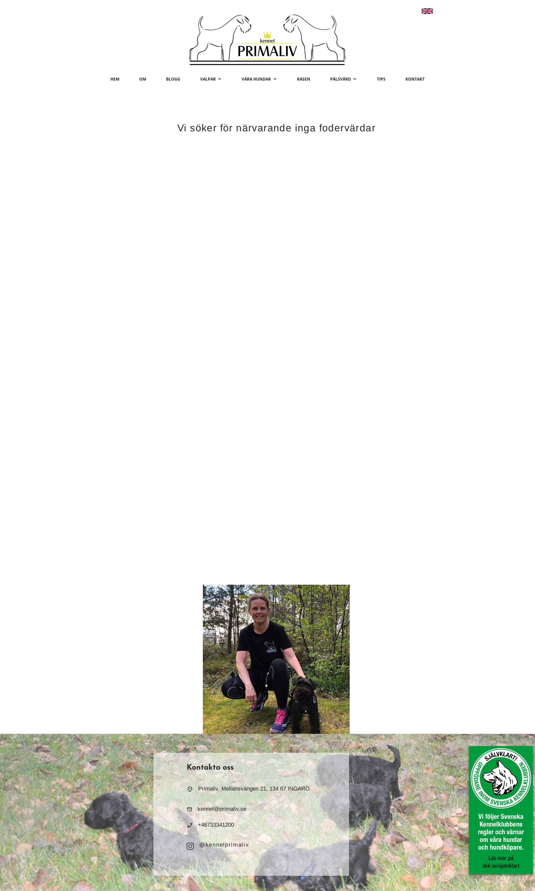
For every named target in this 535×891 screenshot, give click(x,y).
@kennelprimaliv (224, 845)
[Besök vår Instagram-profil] (190, 846)
